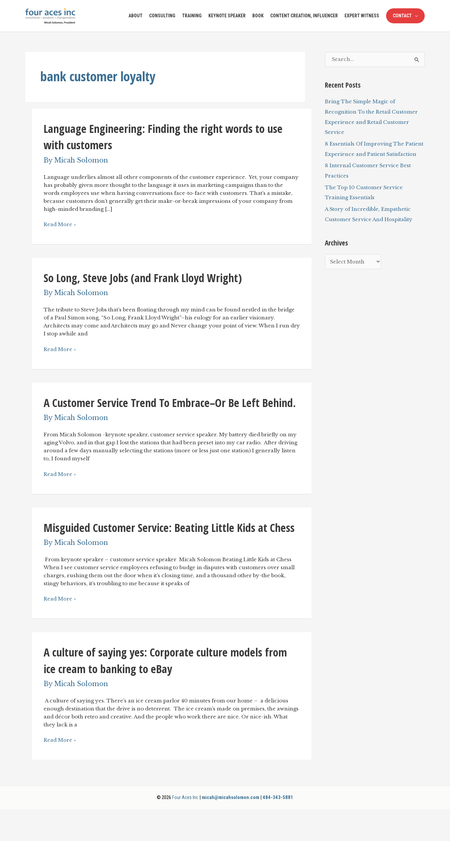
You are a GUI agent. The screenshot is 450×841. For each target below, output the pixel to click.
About (135, 15)
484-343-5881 (278, 830)
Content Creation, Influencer (304, 15)
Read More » (60, 224)
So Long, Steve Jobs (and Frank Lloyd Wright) (147, 277)
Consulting (162, 15)
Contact (402, 15)
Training (192, 15)
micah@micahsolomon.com (230, 830)
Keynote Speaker (227, 15)
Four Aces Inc (184, 830)
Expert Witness (361, 15)
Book (258, 15)
